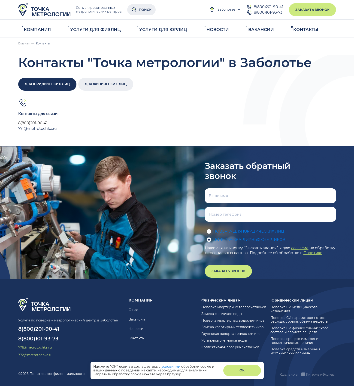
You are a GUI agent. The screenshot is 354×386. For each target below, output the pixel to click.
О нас (133, 310)
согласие (300, 248)
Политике (312, 253)
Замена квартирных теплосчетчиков (232, 327)
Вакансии (261, 29)
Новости (217, 29)
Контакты (305, 29)
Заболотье (222, 9)
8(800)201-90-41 (264, 7)
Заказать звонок (312, 10)
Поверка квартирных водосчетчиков (233, 320)
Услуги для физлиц (95, 29)
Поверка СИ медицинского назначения (294, 309)
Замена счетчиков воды (221, 314)
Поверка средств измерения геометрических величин (295, 341)
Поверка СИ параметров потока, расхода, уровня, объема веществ (299, 320)
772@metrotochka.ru (35, 355)
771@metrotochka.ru (37, 128)
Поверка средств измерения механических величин (295, 351)
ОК (242, 370)
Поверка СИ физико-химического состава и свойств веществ (299, 330)
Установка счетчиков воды (224, 340)
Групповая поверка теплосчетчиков (232, 334)
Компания (37, 29)
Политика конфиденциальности (57, 374)
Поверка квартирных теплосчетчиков (233, 307)
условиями (171, 366)
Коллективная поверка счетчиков (230, 347)
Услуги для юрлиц (163, 29)
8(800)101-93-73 (264, 12)
